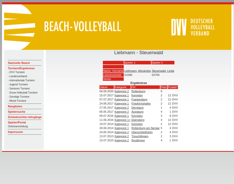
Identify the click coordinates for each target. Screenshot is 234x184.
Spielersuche (16, 111)
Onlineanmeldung (18, 126)
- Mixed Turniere (17, 100)
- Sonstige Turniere (19, 96)
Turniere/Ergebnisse (21, 68)
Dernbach (137, 107)
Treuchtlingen (139, 136)
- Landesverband (17, 76)
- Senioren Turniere (19, 88)
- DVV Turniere (16, 72)
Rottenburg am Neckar (145, 128)
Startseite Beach (19, 62)
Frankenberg (139, 99)
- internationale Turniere (21, 80)
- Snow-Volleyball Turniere (22, 92)
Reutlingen (138, 140)
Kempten (137, 95)
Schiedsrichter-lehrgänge (25, 117)
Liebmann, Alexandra (138, 70)
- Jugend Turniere (18, 84)
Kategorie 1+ (123, 119)
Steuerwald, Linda (163, 70)
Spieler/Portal (17, 122)
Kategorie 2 (122, 91)
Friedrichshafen (141, 103)
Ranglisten (15, 106)
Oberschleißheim (142, 132)
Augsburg (137, 111)
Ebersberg (137, 119)
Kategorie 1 (122, 95)
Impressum (15, 131)
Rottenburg (138, 91)
